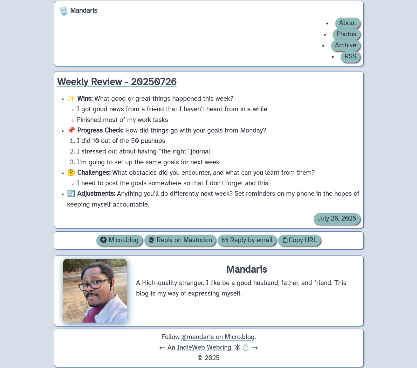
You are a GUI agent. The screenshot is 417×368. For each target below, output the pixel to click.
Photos (346, 34)
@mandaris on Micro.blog (218, 337)
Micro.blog (119, 240)
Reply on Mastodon (180, 240)
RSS (350, 56)
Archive (345, 45)
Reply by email (247, 240)
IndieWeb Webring (204, 347)
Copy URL (299, 240)
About (347, 23)
